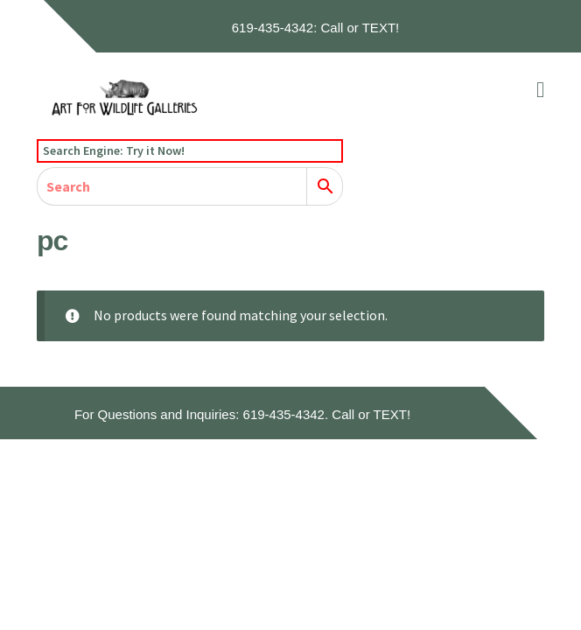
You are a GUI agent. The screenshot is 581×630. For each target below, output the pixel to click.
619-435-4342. (286, 414)
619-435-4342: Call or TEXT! (316, 27)
